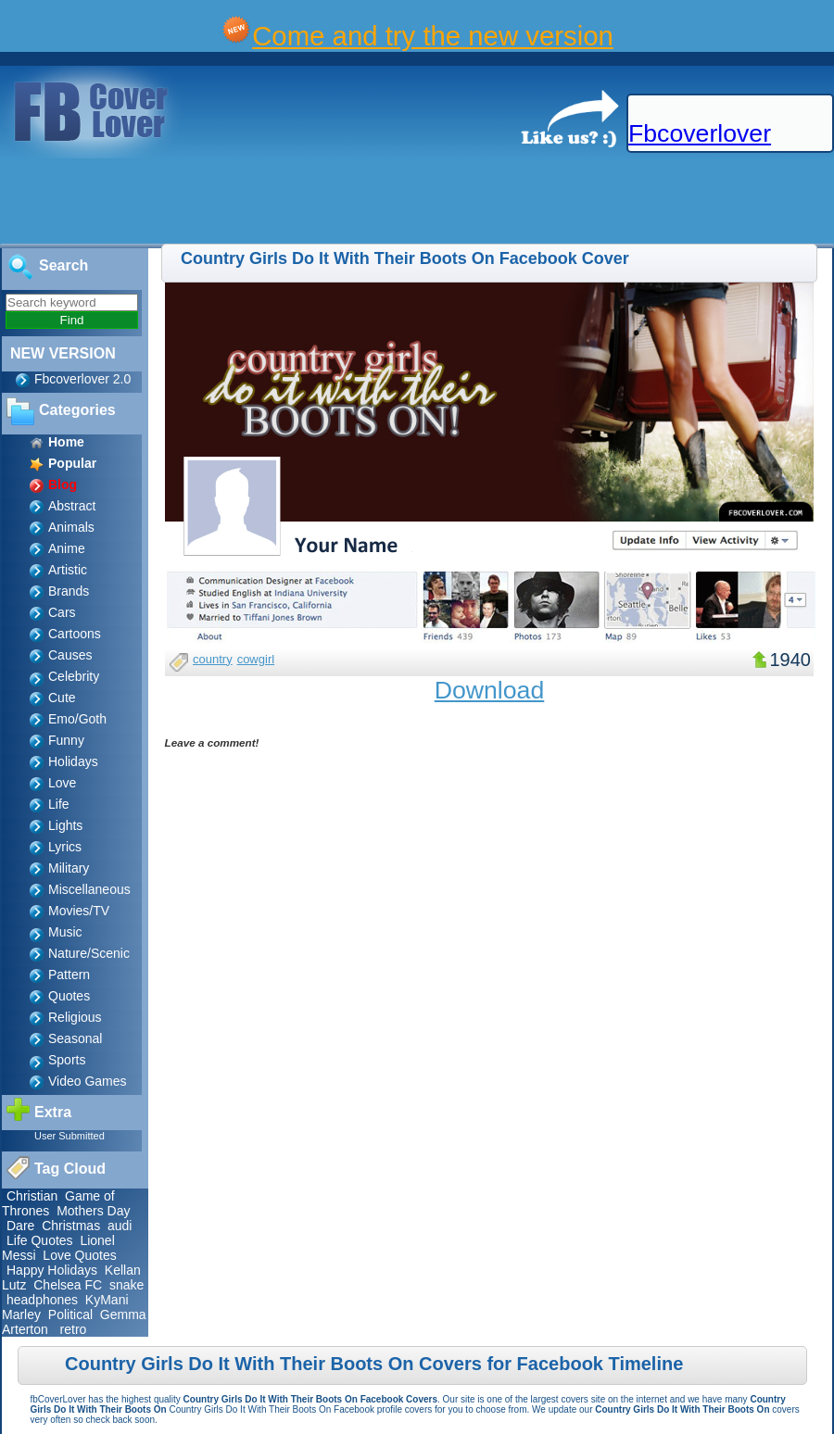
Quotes (69, 995)
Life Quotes (39, 1240)
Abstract (71, 505)
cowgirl (255, 659)
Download (490, 690)
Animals (71, 527)
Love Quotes (79, 1255)
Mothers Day (93, 1210)
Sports (66, 1059)
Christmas (71, 1225)
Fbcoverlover (699, 133)
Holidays (73, 761)
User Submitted (69, 1135)
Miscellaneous (89, 889)
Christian (31, 1196)
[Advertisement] (337, 202)
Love (62, 782)
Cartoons (74, 633)
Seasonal (75, 1038)
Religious (75, 1017)
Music (65, 932)
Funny (66, 740)
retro (73, 1329)
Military (68, 868)
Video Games (87, 1081)
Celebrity (73, 676)
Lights (65, 825)
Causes (70, 655)
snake (126, 1284)
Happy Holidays (51, 1270)
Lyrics (65, 846)
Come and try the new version (432, 35)
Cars (62, 612)
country (213, 659)
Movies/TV (78, 910)
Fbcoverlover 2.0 (82, 378)
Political (70, 1314)
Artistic (67, 569)
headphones (42, 1299)
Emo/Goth (77, 718)
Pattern (69, 974)
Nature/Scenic (89, 953)
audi (119, 1225)
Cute (62, 697)
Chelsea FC (67, 1284)
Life (59, 804)
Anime (66, 548)
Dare (20, 1225)
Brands (68, 591)
